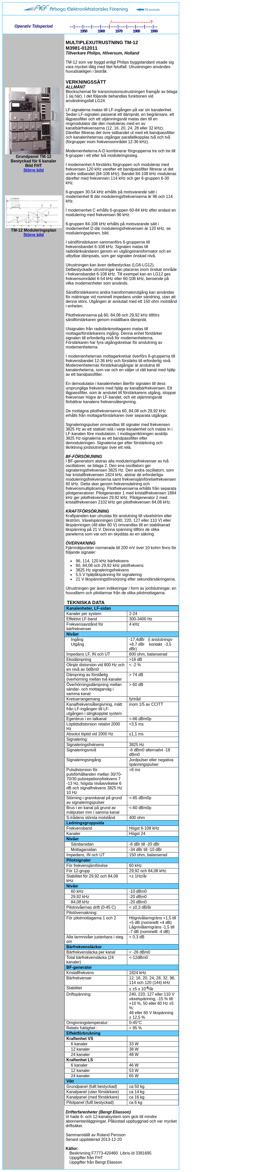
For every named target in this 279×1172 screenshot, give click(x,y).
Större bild (33, 170)
